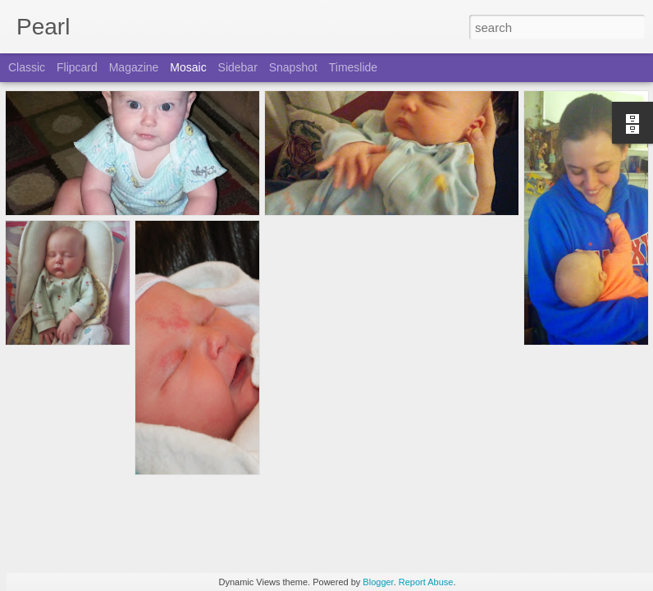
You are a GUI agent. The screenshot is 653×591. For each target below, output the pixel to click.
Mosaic (188, 67)
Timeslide (353, 67)
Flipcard (77, 67)
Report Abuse (426, 582)
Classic (26, 67)
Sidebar (238, 67)
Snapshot (293, 67)
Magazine (134, 67)
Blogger (378, 582)
